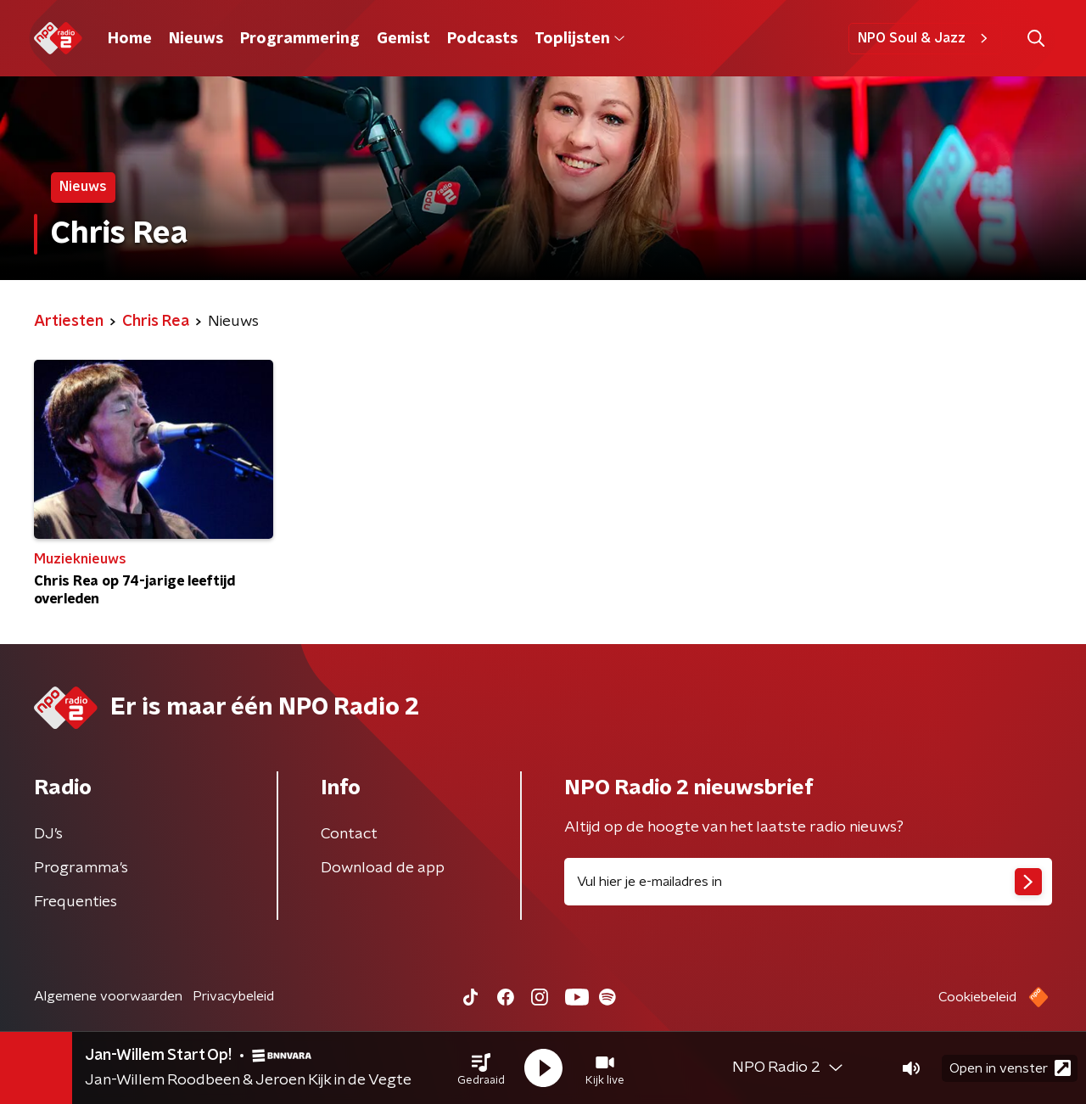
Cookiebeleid (977, 997)
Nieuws (196, 39)
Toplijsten (579, 39)
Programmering (300, 39)
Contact (349, 834)
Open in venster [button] (1010, 1068)
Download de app (383, 868)
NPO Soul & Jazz (925, 38)
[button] (481, 1068)
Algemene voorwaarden (108, 996)
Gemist (403, 39)
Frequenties (75, 902)
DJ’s (48, 834)
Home (130, 39)
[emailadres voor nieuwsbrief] (808, 881)
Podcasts (482, 39)
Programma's (81, 868)
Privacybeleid (233, 996)
